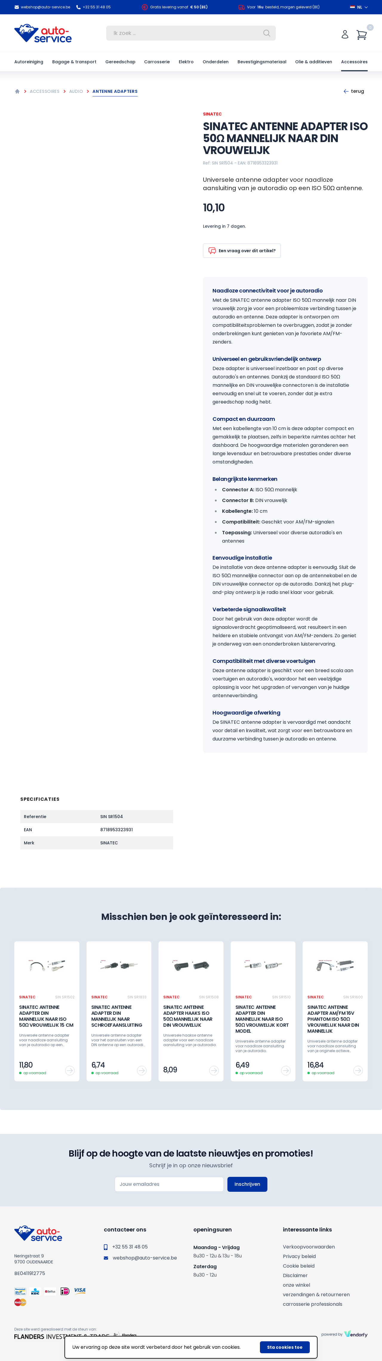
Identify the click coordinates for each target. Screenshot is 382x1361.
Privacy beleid (299, 1256)
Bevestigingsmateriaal (262, 62)
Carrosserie (157, 62)
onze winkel (296, 1285)
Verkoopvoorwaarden (309, 1246)
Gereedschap (120, 62)
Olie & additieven (313, 62)
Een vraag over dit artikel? (242, 251)
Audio (76, 91)
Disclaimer (295, 1275)
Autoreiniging (28, 62)
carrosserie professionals (312, 1304)
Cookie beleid (299, 1266)
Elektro (186, 62)
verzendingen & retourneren (316, 1294)
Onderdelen (216, 62)
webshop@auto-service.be (42, 7)
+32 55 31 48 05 (93, 7)
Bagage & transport (74, 62)
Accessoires (354, 62)
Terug (353, 91)
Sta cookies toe (285, 1347)
